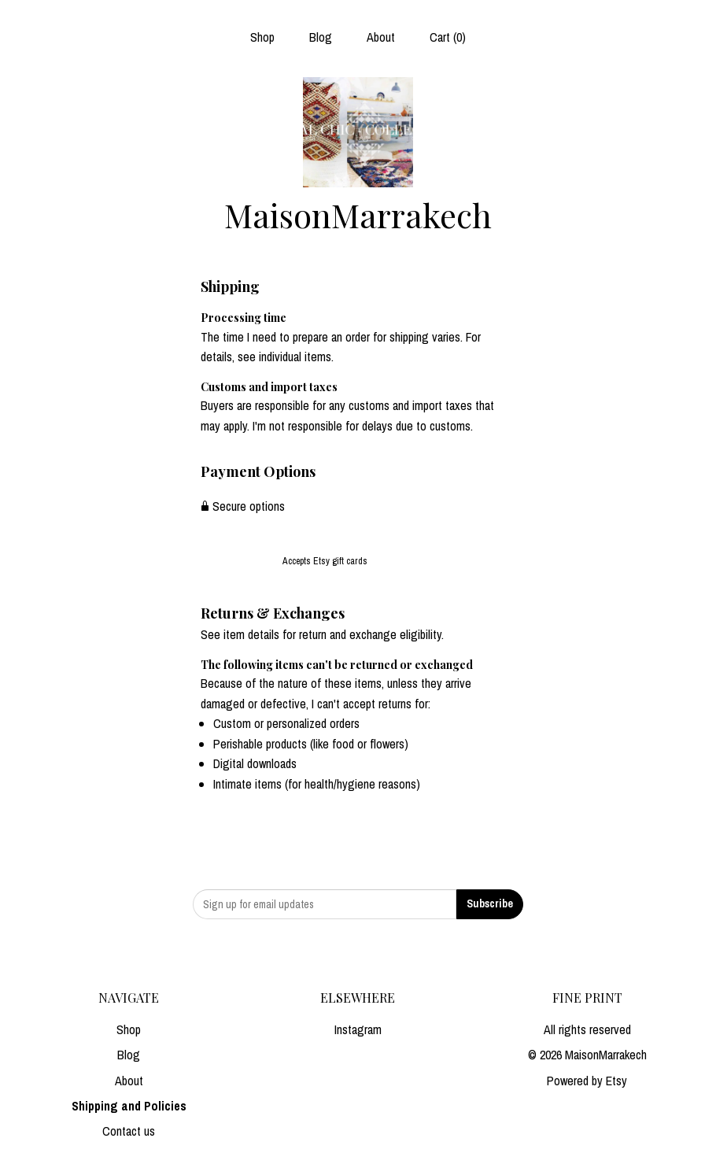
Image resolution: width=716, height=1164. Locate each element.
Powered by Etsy (587, 1080)
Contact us (128, 1131)
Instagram (358, 1029)
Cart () (448, 37)
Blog (320, 37)
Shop (262, 37)
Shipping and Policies (129, 1105)
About (381, 37)
